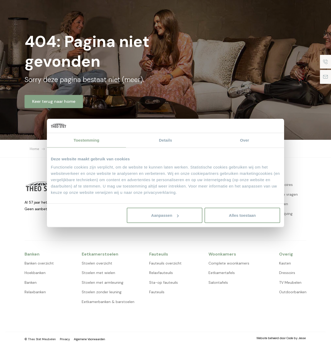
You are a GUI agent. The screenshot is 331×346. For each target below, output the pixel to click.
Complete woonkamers (228, 263)
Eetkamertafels (221, 272)
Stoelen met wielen (98, 272)
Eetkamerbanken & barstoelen (108, 301)
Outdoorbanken (292, 292)
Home (34, 149)
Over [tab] (244, 140)
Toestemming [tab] (86, 140)
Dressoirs (287, 272)
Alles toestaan (242, 215)
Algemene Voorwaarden (89, 339)
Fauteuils (156, 292)
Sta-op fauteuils (163, 282)
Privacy (65, 339)
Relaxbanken (35, 292)
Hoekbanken (35, 272)
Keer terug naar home (53, 101)
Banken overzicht (39, 263)
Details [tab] (165, 140)
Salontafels (218, 282)
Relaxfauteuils (161, 272)
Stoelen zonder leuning (101, 292)
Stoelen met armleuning (102, 282)
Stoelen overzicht (97, 263)
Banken (31, 282)
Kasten (285, 263)
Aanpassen (165, 215)
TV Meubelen (290, 282)
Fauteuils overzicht (165, 263)
